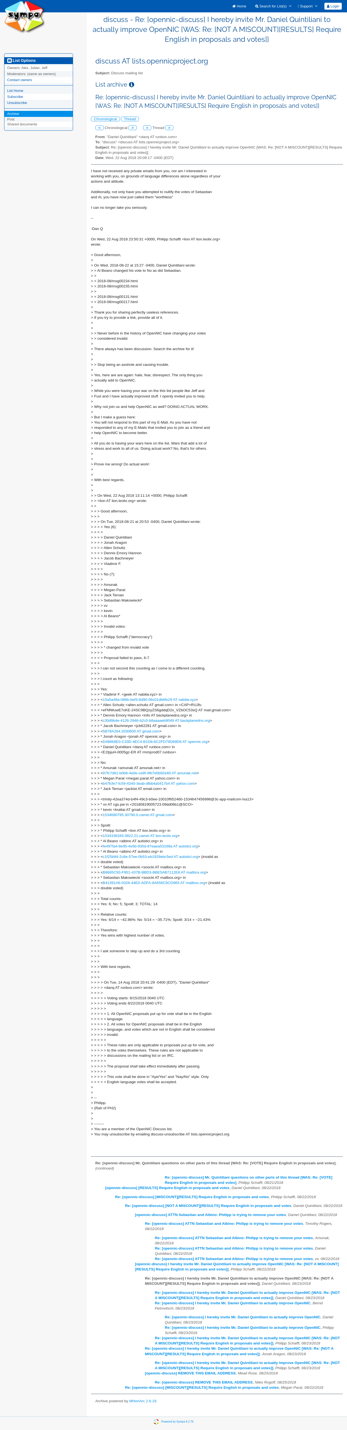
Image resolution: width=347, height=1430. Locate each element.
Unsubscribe (17, 103)
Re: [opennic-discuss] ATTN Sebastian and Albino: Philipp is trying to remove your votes (224, 1224)
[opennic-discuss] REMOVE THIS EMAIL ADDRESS (190, 1373)
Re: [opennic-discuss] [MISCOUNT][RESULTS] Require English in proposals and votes (192, 1197)
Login (333, 6)
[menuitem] (239, 6)
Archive (13, 114)
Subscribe (15, 97)
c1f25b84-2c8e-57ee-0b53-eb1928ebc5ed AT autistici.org (150, 857)
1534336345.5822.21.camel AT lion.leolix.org (140, 836)
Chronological (105, 119)
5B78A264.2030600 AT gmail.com (131, 731)
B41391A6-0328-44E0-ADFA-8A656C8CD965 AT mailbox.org (154, 883)
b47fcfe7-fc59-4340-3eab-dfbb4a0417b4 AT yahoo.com (149, 783)
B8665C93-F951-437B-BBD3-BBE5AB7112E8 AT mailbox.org (154, 872)
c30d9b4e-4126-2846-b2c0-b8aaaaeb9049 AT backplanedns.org (156, 720)
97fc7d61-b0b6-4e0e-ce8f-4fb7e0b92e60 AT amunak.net (150, 773)
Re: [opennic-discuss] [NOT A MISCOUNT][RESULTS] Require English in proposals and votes (208, 1206)
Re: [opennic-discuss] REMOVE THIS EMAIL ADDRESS (204, 1382)
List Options (21, 60)
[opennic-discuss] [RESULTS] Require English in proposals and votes (167, 1188)
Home (239, 6)
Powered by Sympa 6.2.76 (177, 1421)
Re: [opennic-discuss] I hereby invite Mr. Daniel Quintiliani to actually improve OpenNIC (233, 1303)
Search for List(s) (271, 6)
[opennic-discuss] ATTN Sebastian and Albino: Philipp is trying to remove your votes (210, 1215)
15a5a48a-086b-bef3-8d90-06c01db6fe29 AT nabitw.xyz (149, 700)
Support (305, 6)
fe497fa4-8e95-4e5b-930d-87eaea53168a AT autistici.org (150, 846)
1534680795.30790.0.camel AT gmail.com (138, 815)
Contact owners (19, 80)
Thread (130, 119)
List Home (15, 91)
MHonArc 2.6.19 (142, 1401)
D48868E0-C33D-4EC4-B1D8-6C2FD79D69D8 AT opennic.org (155, 742)
